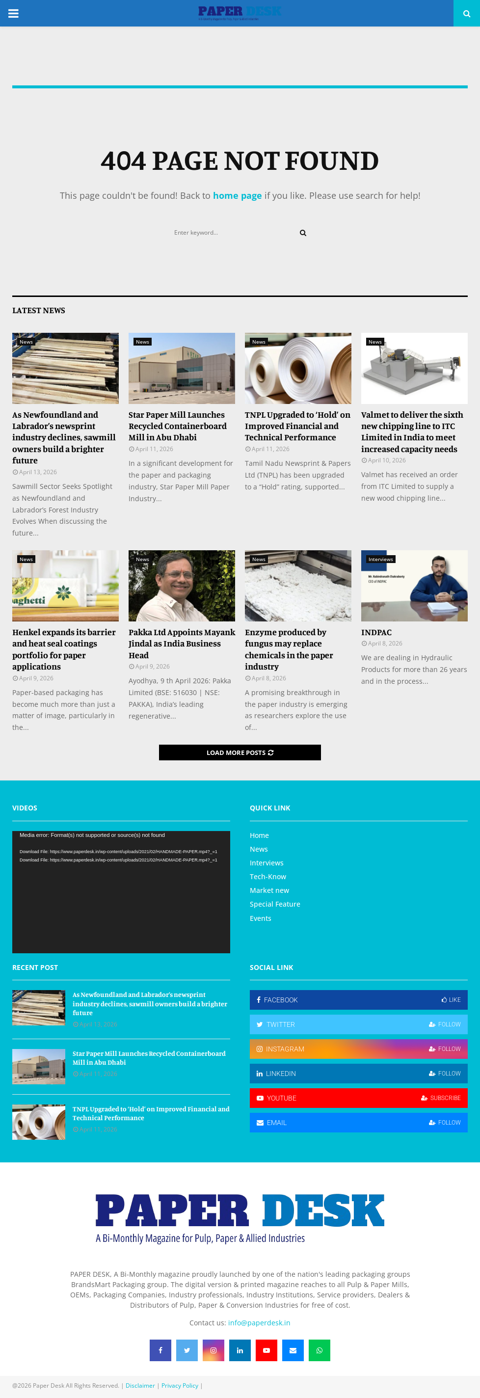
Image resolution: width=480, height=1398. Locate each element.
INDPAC (376, 631)
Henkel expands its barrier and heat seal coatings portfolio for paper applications (64, 649)
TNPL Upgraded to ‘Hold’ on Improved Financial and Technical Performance (297, 426)
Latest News (38, 309)
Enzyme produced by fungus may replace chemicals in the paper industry (289, 649)
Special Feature (275, 904)
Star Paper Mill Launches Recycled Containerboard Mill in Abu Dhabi (178, 426)
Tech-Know (268, 876)
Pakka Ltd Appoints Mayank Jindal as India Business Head (182, 643)
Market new (269, 890)
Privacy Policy (179, 1385)
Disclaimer (140, 1385)
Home (259, 835)
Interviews (381, 559)
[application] (121, 892)
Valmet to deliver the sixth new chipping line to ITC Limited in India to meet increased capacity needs (412, 431)
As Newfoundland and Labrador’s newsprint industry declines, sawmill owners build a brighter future (64, 437)
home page (237, 195)
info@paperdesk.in (259, 1322)
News (26, 341)
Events (260, 918)
